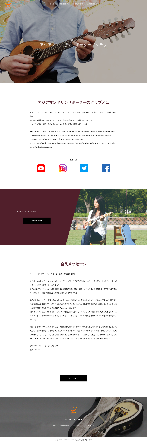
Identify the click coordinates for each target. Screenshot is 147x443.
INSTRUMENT (78, 4)
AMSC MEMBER (92, 4)
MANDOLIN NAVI (63, 4)
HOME (52, 4)
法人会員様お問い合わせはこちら (84, 440)
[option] (73, 41)
